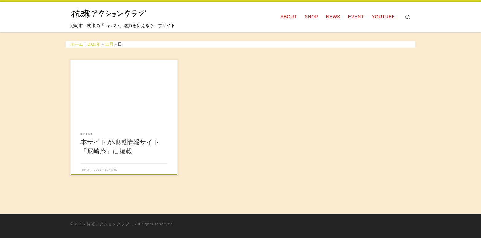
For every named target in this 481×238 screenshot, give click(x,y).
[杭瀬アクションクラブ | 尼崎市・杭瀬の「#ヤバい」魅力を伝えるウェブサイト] (108, 12)
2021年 (94, 44)
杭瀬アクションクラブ (108, 224)
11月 (109, 44)
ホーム (76, 44)
